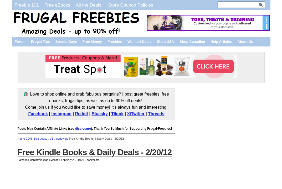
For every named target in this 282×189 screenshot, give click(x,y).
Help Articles (221, 42)
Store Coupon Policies (130, 5)
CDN (29, 138)
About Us (245, 42)
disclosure (83, 128)
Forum (20, 42)
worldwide (62, 138)
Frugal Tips (40, 42)
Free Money (92, 42)
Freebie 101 (27, 5)
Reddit (81, 114)
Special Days (66, 42)
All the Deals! (89, 5)
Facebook (38, 114)
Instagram (61, 114)
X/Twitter (136, 114)
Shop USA (165, 42)
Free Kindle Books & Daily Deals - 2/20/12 (95, 152)
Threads (156, 114)
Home (21, 138)
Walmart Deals (139, 42)
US (52, 138)
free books (40, 138)
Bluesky (100, 114)
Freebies (114, 42)
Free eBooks (57, 5)
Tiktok (117, 114)
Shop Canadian (192, 42)
